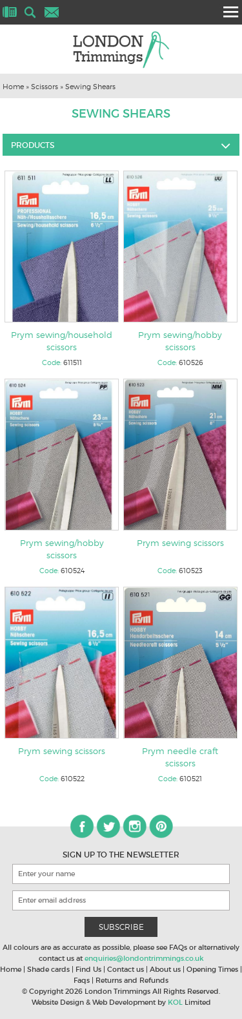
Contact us (125, 969)
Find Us (88, 969)
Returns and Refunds (132, 980)
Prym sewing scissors (180, 543)
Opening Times (212, 969)
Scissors (44, 86)
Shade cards (48, 969)
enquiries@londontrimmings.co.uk (144, 958)
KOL (175, 1002)
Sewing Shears (90, 86)
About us (165, 969)
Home (13, 86)
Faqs (82, 980)
